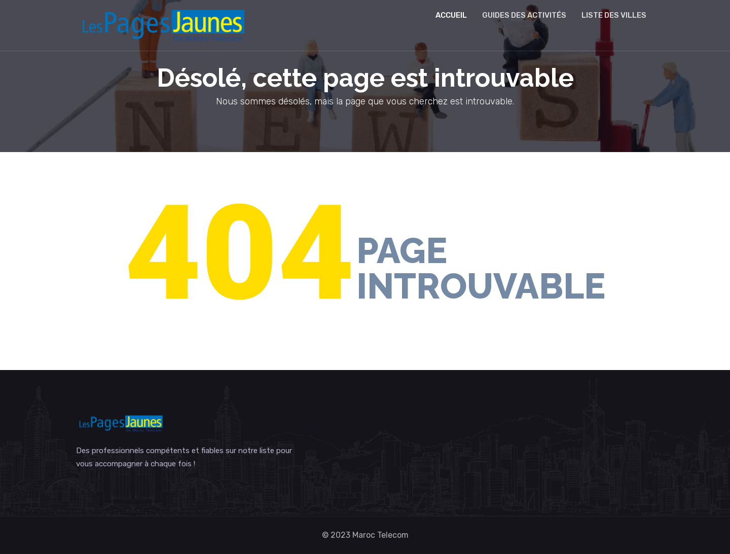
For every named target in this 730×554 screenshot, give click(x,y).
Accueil (451, 15)
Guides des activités (524, 15)
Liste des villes (613, 15)
